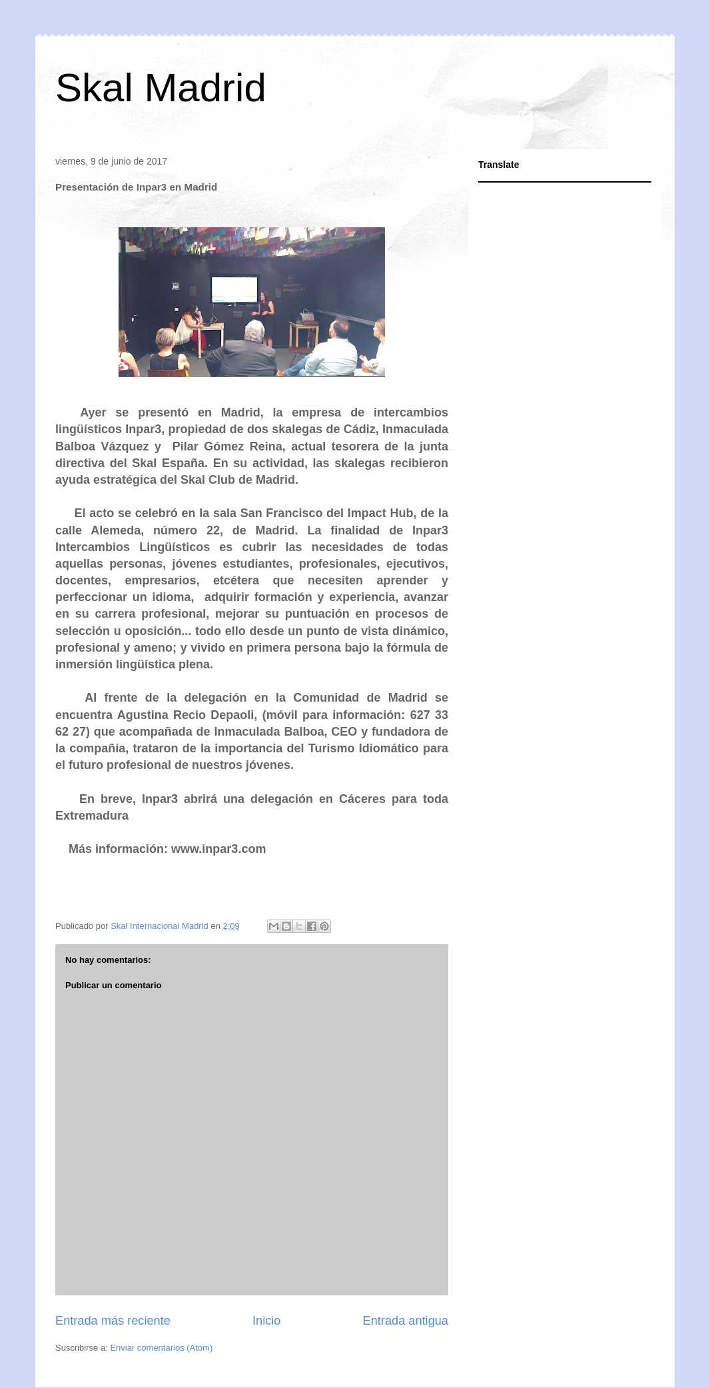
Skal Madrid (160, 87)
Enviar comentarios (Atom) (161, 1348)
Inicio (266, 1320)
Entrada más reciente (113, 1320)
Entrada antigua (405, 1320)
